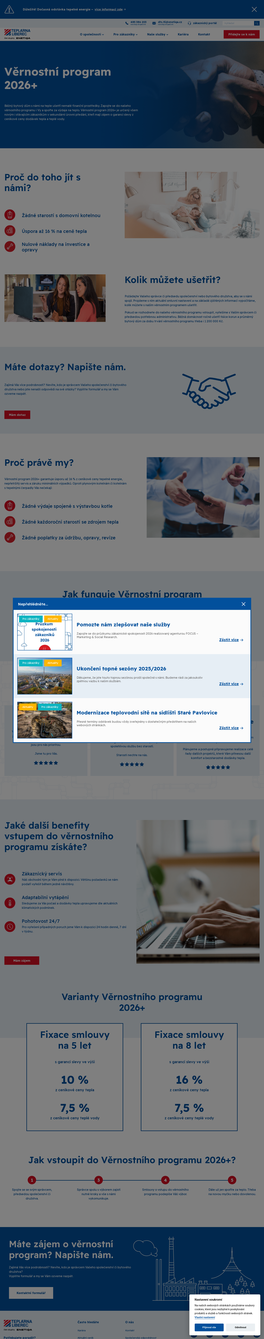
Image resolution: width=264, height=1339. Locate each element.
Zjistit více (229, 639)
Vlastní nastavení (205, 1317)
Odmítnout (240, 1327)
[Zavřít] (243, 604)
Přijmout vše (209, 1327)
